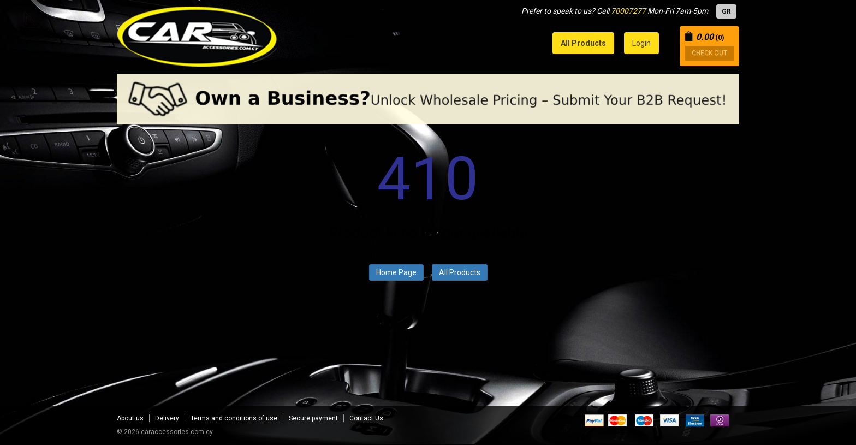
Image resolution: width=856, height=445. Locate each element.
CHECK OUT (709, 53)
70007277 (628, 11)
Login (641, 43)
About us (130, 418)
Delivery (167, 418)
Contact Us (366, 418)
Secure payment (313, 418)
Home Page (396, 272)
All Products (459, 272)
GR (726, 11)
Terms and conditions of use (234, 418)
